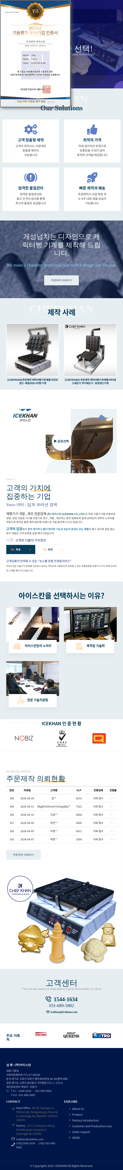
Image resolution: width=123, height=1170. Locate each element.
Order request (81, 1132)
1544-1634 (66, 999)
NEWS (76, 1138)
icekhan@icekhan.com (64, 1012)
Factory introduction (85, 1120)
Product (77, 1114)
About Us (78, 1109)
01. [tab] (20, 549)
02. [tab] (53, 549)
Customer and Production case (92, 1126)
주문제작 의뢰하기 (61, 280)
